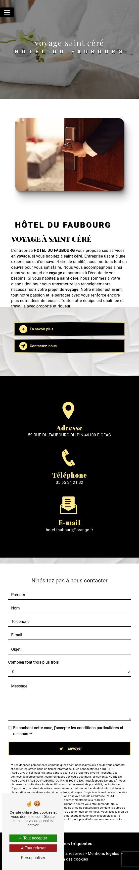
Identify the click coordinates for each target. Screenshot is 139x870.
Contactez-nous (38, 346)
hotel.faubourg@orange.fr (69, 522)
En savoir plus (36, 329)
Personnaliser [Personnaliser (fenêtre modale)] (33, 858)
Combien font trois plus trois (33, 654)
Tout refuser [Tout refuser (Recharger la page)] (33, 848)
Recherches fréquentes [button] (69, 843)
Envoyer (75, 741)
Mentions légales (103, 853)
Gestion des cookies (69, 859)
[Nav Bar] (7, 12)
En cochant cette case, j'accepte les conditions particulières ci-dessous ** (68, 723)
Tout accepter (33, 838)
